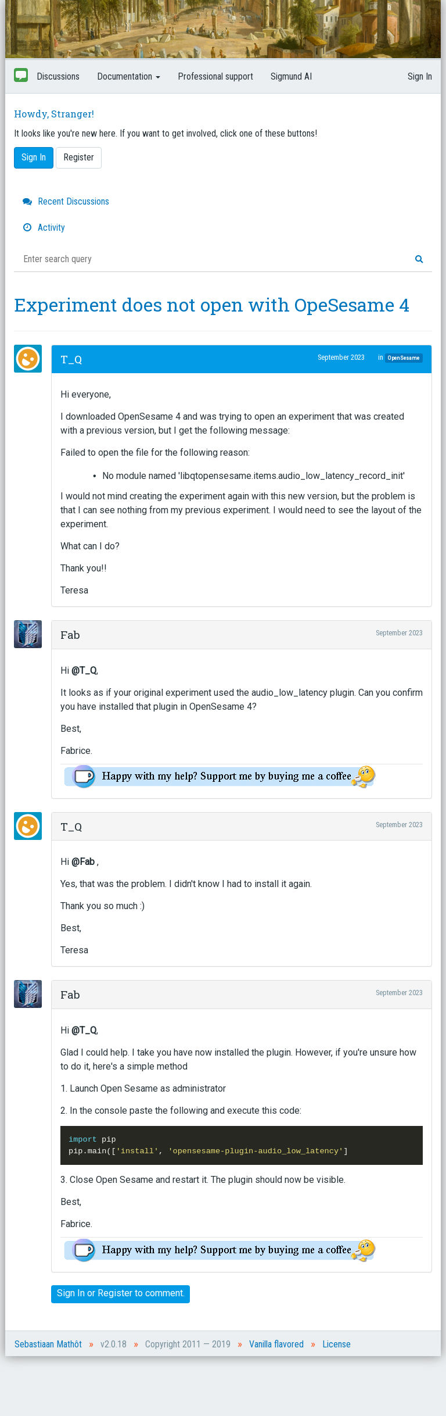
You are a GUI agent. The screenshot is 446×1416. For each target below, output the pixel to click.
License (336, 1344)
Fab (70, 634)
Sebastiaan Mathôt (48, 1344)
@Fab (83, 861)
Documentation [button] (128, 76)
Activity (44, 227)
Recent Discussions (66, 201)
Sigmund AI (291, 76)
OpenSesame (403, 358)
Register (78, 157)
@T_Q (83, 670)
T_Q (71, 359)
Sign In (420, 76)
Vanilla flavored (276, 1344)
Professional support (215, 76)
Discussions (58, 76)
